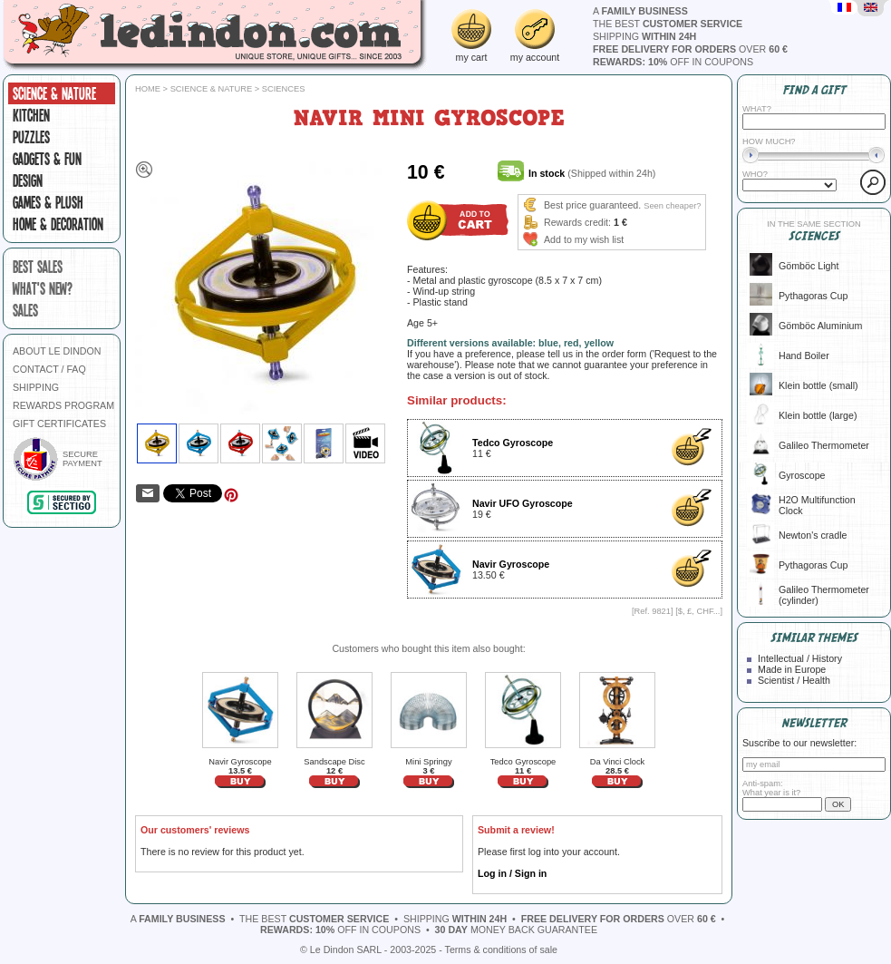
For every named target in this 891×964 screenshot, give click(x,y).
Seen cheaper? (672, 205)
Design (28, 180)
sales (25, 310)
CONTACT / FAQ (49, 369)
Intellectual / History (800, 658)
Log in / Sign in (512, 873)
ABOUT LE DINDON (57, 351)
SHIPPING (36, 387)
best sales (38, 267)
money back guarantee (516, 929)
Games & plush (48, 202)
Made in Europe (792, 669)
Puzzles (31, 137)
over (690, 49)
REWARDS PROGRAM (63, 405)
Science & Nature (54, 93)
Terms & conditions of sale (501, 949)
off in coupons (673, 61)
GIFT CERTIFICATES (59, 423)
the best (667, 23)
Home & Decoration (58, 224)
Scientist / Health (794, 680)
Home (147, 88)
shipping (644, 36)
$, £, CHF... (699, 611)
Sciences (283, 88)
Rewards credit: (577, 222)
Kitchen (31, 115)
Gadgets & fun (47, 159)
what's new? (43, 288)
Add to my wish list (584, 239)
